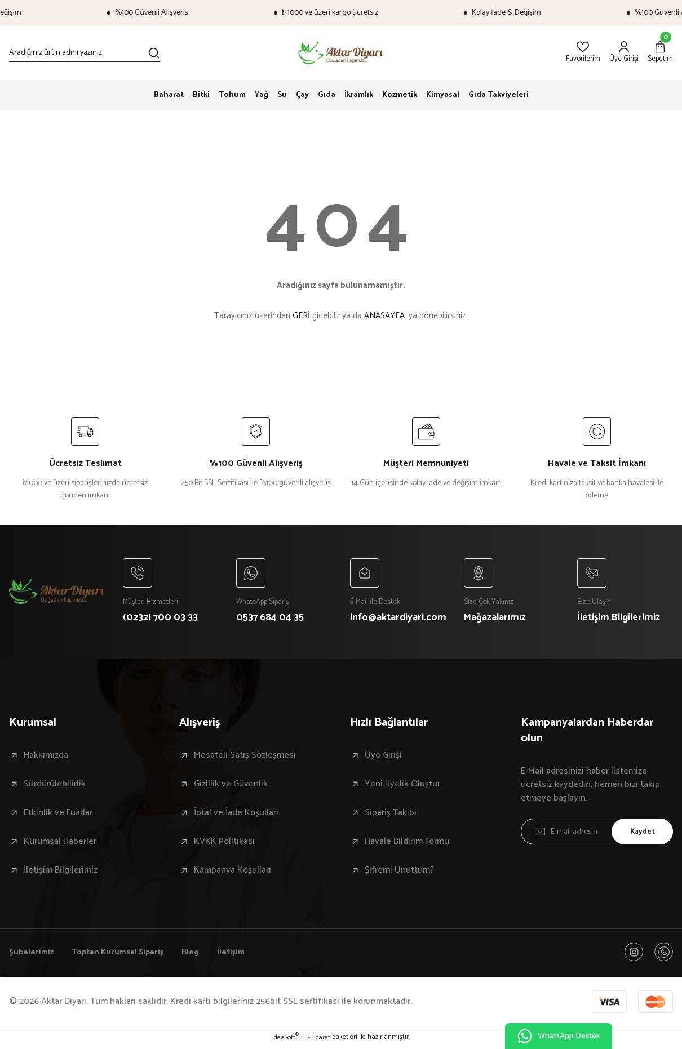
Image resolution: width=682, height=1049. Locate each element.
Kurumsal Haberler (60, 844)
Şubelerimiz (32, 955)
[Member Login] (624, 53)
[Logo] (341, 53)
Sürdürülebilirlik (55, 786)
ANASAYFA (384, 316)
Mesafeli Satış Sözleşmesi (245, 757)
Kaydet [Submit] (639, 833)
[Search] (84, 53)
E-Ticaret (317, 1041)
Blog (202, 955)
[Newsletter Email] (597, 834)
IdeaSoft (285, 1041)
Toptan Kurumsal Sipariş (124, 955)
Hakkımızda (46, 757)
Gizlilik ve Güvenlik (231, 786)
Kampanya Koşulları (232, 872)
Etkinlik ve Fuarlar (58, 815)
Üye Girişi (383, 757)
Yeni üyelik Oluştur (402, 786)
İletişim (245, 955)
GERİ (301, 316)
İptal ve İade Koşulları (236, 815)
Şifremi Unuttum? (399, 872)
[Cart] (660, 53)
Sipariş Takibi (391, 815)
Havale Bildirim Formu (407, 844)
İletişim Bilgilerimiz (61, 872)
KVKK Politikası (224, 844)
